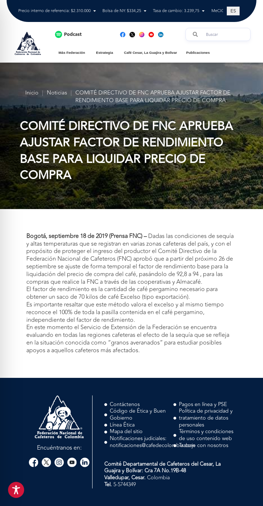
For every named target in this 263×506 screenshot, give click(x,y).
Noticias (57, 93)
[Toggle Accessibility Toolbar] (16, 490)
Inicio (31, 93)
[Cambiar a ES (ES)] (233, 11)
